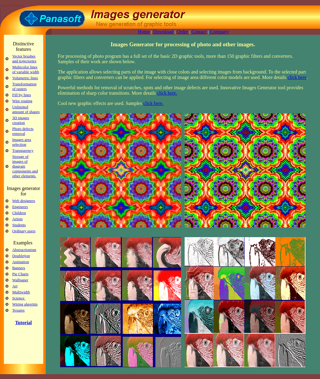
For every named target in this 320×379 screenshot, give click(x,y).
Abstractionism (24, 249)
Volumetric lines (25, 78)
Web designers (23, 200)
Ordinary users (23, 231)
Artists (17, 219)
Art (14, 286)
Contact (199, 31)
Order (182, 31)
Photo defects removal (22, 131)
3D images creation (20, 120)
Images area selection (21, 142)
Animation (20, 262)
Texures (18, 310)
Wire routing (22, 101)
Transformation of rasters (24, 86)
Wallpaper (20, 280)
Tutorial (23, 322)
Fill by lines (21, 95)
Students (19, 225)
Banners (18, 268)
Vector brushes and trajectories (24, 58)
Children (19, 213)
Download (163, 31)
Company (219, 31)
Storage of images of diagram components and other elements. (25, 166)
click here (297, 77)
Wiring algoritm (24, 304)
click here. (167, 93)
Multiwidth (21, 292)
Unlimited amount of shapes (26, 109)
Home (144, 31)
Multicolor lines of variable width (25, 69)
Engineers (20, 206)
